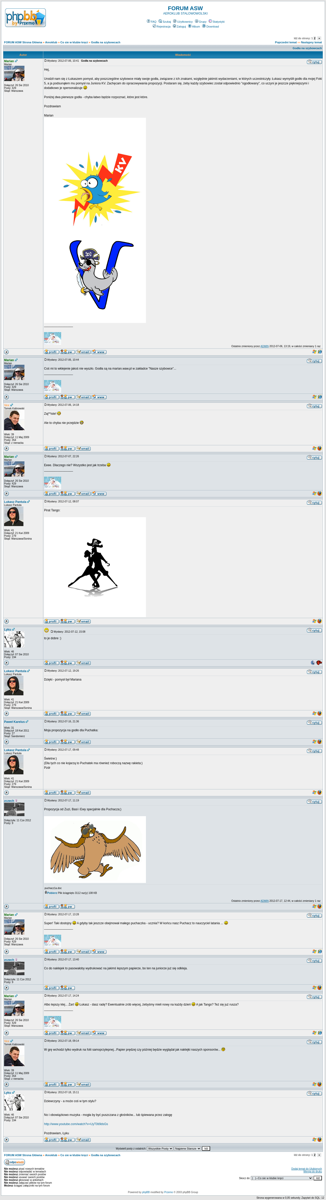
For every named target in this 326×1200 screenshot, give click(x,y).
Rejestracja (162, 26)
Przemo (168, 1192)
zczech (9, 801)
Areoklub (51, 42)
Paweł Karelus (14, 722)
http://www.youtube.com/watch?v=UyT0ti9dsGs (76, 1124)
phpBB (146, 1192)
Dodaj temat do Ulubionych (306, 1168)
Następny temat (311, 42)
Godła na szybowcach (105, 42)
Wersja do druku (312, 1171)
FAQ (151, 21)
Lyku (7, 629)
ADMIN (265, 346)
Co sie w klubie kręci (74, 42)
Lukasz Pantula (15, 502)
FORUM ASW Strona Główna (23, 42)
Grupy (201, 21)
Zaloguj (179, 26)
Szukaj (165, 21)
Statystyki (217, 21)
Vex (6, 405)
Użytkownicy (183, 21)
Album (194, 26)
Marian (9, 61)
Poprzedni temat (286, 42)
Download (210, 26)
